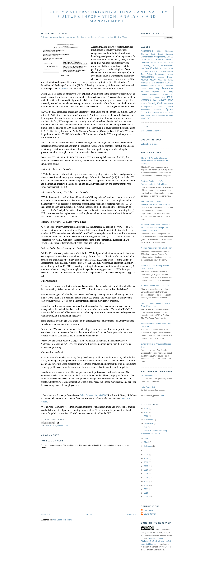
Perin (151, 89)
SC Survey (159, 100)
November (149, 419)
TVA (142, 115)
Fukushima (168, 65)
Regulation (145, 91)
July (146, 427)
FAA (153, 65)
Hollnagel (144, 71)
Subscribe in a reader (150, 144)
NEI (165, 80)
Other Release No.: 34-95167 (94, 395)
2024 (146, 408)
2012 (146, 485)
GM (142, 68)
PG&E (160, 86)
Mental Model (148, 79)
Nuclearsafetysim (148, 85)
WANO (143, 118)
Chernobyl (169, 54)
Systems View (158, 112)
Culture (52, 426)
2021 (146, 451)
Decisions (145, 62)
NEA (160, 80)
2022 (146, 416)
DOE (143, 59)
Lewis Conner (150, 514)
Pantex (143, 89)
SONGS (144, 104)
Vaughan (161, 115)
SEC (72, 426)
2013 (146, 481)
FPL (157, 65)
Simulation (145, 109)
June (146, 438)
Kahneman (159, 74)
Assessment (147, 51)
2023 (146, 412)
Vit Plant (169, 115)
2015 (146, 474)
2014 (146, 477)
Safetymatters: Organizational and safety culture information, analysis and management (107, 16)
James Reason (166, 71)
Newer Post (46, 514)
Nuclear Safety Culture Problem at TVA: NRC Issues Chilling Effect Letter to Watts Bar (155, 228)
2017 (146, 466)
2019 (146, 458)
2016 (146, 470)
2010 (146, 493)
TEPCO (167, 112)
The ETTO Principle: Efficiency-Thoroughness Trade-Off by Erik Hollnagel (154, 161)
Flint (161, 65)
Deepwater (154, 62)
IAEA (151, 71)
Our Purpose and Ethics (151, 131)
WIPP (149, 118)
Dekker (163, 62)
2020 (146, 454)
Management (63, 426)
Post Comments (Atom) (62, 520)
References (167, 88)
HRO (161, 68)
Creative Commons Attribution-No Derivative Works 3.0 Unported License (156, 541)
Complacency (160, 57)
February (148, 446)
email (161, 396)
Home (89, 514)
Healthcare (168, 68)
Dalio (150, 60)
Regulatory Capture (159, 94)
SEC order (62, 88)
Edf (142, 65)
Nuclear (169, 82)
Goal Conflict (151, 68)
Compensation (147, 57)
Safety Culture (157, 103)
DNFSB (170, 57)
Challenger (169, 51)
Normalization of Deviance (152, 83)
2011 (146, 489)
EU (172, 63)
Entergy (147, 65)
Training (154, 115)
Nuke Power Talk (148, 387)
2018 (146, 462)
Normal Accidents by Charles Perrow (156, 248)
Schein (170, 106)
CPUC (159, 51)
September (149, 423)
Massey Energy (165, 77)
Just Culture (147, 74)
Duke (169, 63)
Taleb (148, 115)
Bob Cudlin (148, 510)
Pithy (157, 88)
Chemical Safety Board (152, 54)
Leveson (170, 74)
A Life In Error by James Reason (155, 286)
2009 (146, 497)
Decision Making (164, 59)
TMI (171, 112)
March (147, 442)
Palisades (169, 85)
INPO (156, 71)
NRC (170, 79)
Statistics (157, 109)
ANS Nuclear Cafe (149, 376)
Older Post (131, 514)
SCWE (170, 100)
